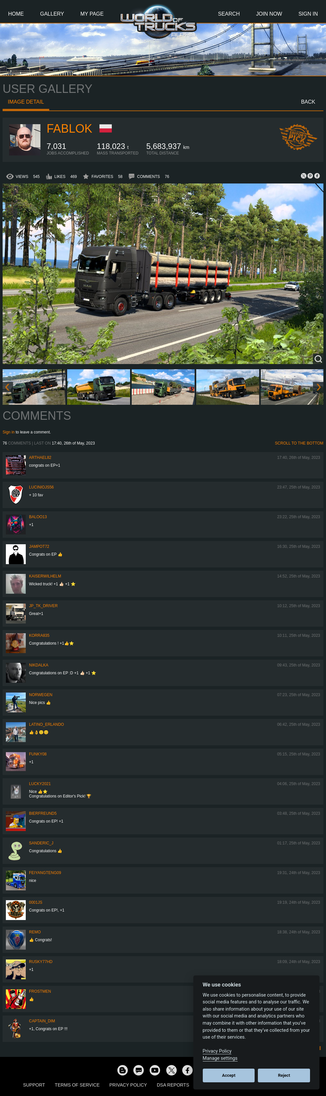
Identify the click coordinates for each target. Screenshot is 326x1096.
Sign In (308, 14)
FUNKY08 (38, 754)
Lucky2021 (40, 784)
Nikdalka (38, 665)
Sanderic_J (41, 843)
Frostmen (40, 991)
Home (16, 14)
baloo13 (38, 517)
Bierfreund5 (43, 813)
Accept (228, 1075)
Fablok (69, 128)
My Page (92, 14)
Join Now (269, 14)
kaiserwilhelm (45, 576)
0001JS (35, 902)
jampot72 (39, 546)
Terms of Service (77, 1085)
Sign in (9, 432)
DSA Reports (173, 1085)
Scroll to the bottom (299, 443)
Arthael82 (40, 457)
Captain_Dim (42, 1021)
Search (229, 14)
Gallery (52, 14)
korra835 (39, 635)
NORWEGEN (40, 695)
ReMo (35, 932)
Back (308, 102)
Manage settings (220, 1058)
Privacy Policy (128, 1085)
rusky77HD (40, 961)
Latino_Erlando (46, 724)
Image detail (26, 102)
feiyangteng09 (45, 872)
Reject (284, 1075)
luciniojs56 (41, 487)
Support (34, 1085)
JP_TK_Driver (43, 606)
